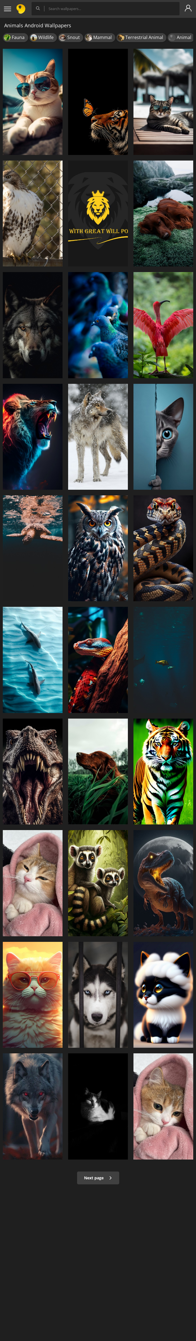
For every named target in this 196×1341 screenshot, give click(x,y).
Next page (98, 1177)
